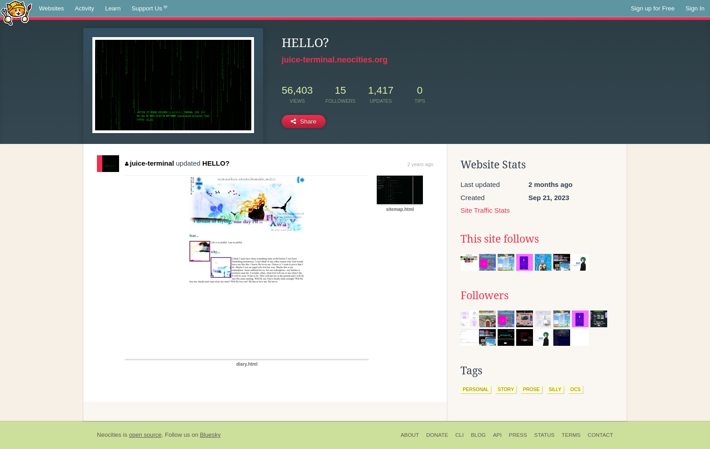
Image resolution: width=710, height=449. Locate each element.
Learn (113, 8)
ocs (576, 389)
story (506, 389)
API (497, 435)
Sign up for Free (653, 8)
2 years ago (420, 164)
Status (544, 435)
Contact (600, 435)
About (410, 435)
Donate (437, 435)
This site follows (500, 239)
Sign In (695, 8)
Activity (84, 8)
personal (476, 389)
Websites (51, 8)
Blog (478, 435)
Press (518, 435)
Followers (485, 295)
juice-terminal (149, 163)
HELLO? (216, 163)
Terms (571, 435)
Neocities (109, 434)
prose (531, 389)
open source (145, 434)
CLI (460, 435)
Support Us (150, 8)
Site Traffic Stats (485, 210)
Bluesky (210, 434)
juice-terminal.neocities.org (335, 59)
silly (555, 389)
